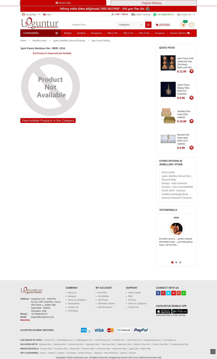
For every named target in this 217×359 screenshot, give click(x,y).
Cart (183, 25)
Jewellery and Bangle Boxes (175, 194)
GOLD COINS (168, 172)
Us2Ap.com (49, 340)
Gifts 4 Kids (144, 33)
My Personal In (105, 307)
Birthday (68, 33)
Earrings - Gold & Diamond (174, 183)
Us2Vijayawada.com (152, 340)
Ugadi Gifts (133, 349)
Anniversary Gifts (75, 344)
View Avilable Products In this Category (48, 120)
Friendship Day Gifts (179, 344)
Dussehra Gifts (60, 349)
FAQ (130, 296)
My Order (102, 292)
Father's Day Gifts (160, 344)
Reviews (72, 296)
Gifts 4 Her (128, 33)
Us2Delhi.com (118, 340)
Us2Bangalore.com (84, 340)
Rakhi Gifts (146, 349)
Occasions (160, 33)
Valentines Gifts (92, 344)
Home (23, 40)
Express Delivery (180, 33)
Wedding (81, 33)
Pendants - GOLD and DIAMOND (177, 187)
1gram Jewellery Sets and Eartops (69, 40)
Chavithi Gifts (46, 349)
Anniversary (96, 33)
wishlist (191, 25)
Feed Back (73, 311)
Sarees (123, 353)
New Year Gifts (108, 344)
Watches (98, 353)
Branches (25, 320)
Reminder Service (106, 303)
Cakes (43, 353)
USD (47, 14)
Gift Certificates (111, 353)
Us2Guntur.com (134, 340)
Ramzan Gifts (88, 349)
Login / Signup (119, 14)
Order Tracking (140, 14)
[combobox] (131, 24)
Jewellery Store (39, 40)
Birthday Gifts (45, 344)
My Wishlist (103, 296)
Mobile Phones (85, 353)
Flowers (51, 353)
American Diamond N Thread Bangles (179, 198)
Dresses (132, 353)
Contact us (184, 14)
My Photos (103, 300)
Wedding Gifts (59, 344)
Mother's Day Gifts (142, 344)
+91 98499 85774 (163, 14)
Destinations (74, 303)
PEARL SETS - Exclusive (173, 190)
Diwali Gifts (75, 349)
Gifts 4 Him (112, 33)
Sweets (61, 353)
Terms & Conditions (77, 300)
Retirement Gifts (124, 344)
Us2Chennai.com (102, 340)
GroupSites (29, 14)
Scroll (212, 351)
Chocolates (71, 353)
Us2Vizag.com (170, 340)
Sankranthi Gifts (119, 349)
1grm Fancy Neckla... (101, 40)
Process (132, 300)
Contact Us (73, 307)
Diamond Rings (169, 179)
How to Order (134, 292)
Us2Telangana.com (65, 340)
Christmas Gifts (103, 349)
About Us (72, 292)
